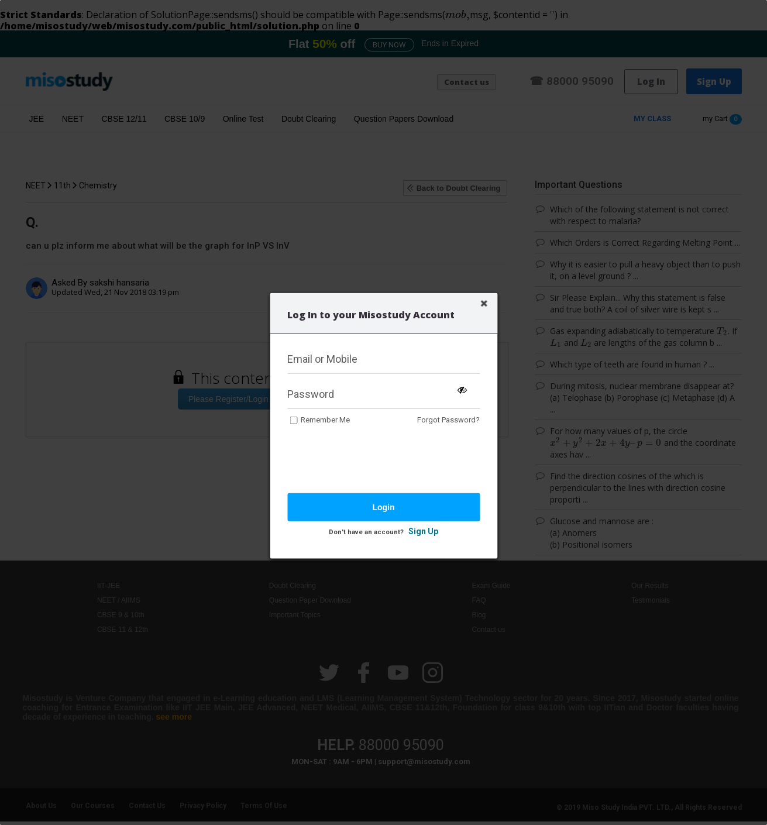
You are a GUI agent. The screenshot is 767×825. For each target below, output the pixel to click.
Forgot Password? (448, 419)
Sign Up (423, 531)
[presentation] (376, 460)
